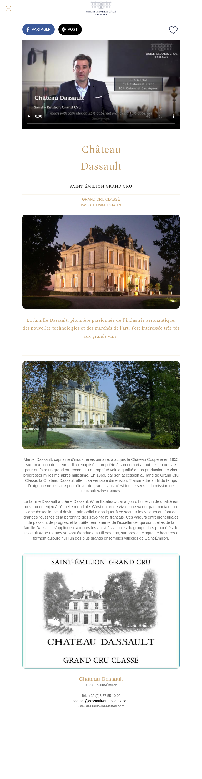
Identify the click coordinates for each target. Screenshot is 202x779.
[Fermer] (8, 8)
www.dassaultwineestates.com (101, 706)
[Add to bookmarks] (173, 30)
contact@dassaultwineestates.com (101, 701)
